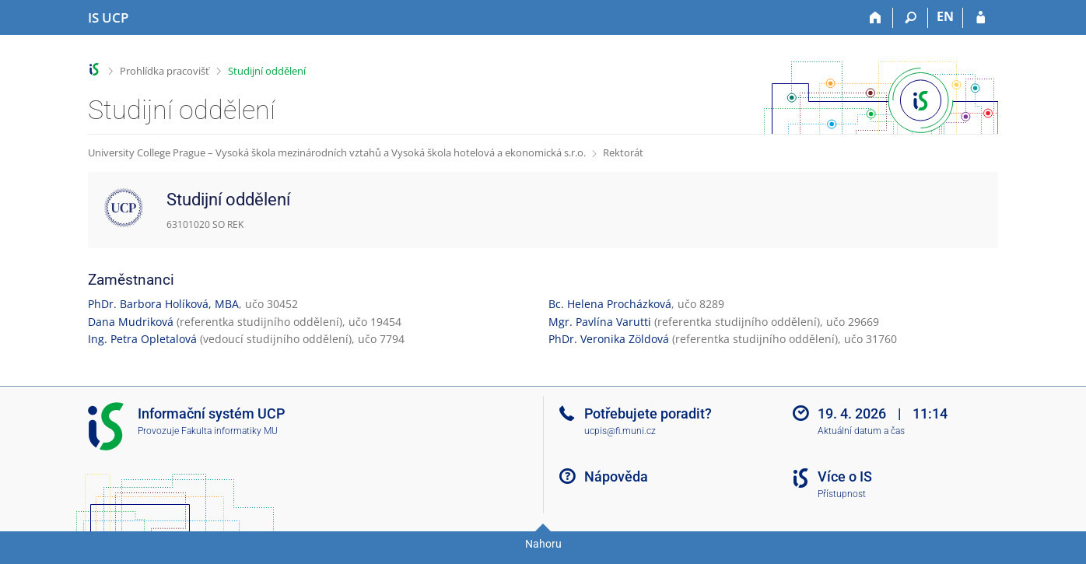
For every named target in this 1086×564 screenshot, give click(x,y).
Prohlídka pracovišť (164, 71)
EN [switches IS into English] (945, 16)
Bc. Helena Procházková (609, 303)
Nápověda (616, 476)
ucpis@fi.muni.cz (620, 431)
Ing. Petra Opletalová (142, 338)
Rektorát (623, 152)
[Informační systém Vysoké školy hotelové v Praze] (108, 18)
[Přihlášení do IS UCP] (980, 18)
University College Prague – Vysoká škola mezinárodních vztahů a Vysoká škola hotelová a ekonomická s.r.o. (337, 152)
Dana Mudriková (130, 321)
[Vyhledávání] (910, 18)
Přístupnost (842, 494)
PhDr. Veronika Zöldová (608, 338)
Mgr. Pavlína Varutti (599, 321)
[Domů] (875, 18)
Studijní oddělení (267, 71)
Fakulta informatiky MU (229, 431)
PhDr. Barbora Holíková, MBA (163, 303)
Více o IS (845, 476)
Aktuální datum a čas (861, 431)
